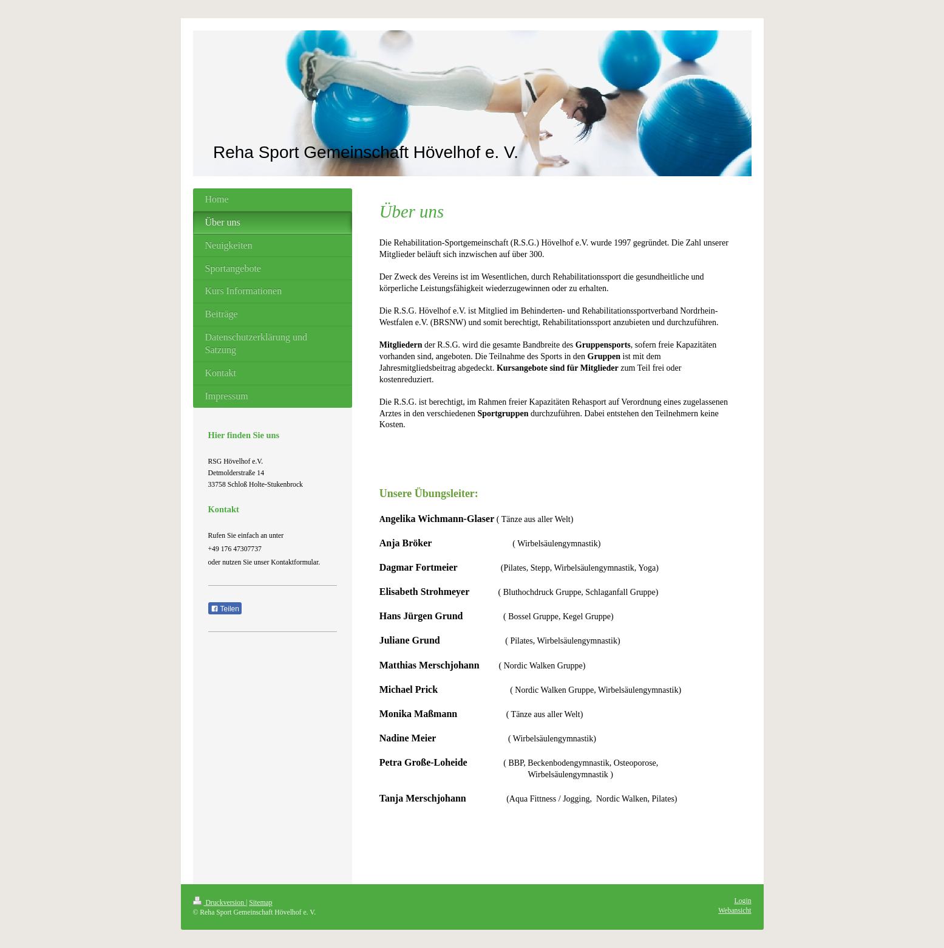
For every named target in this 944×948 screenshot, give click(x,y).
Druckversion (219, 903)
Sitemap (260, 903)
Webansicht (734, 911)
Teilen (225, 609)
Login (743, 901)
